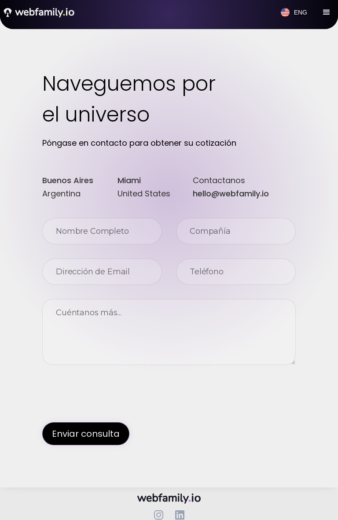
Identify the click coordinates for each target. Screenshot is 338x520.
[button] (326, 12)
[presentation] (109, 396)
